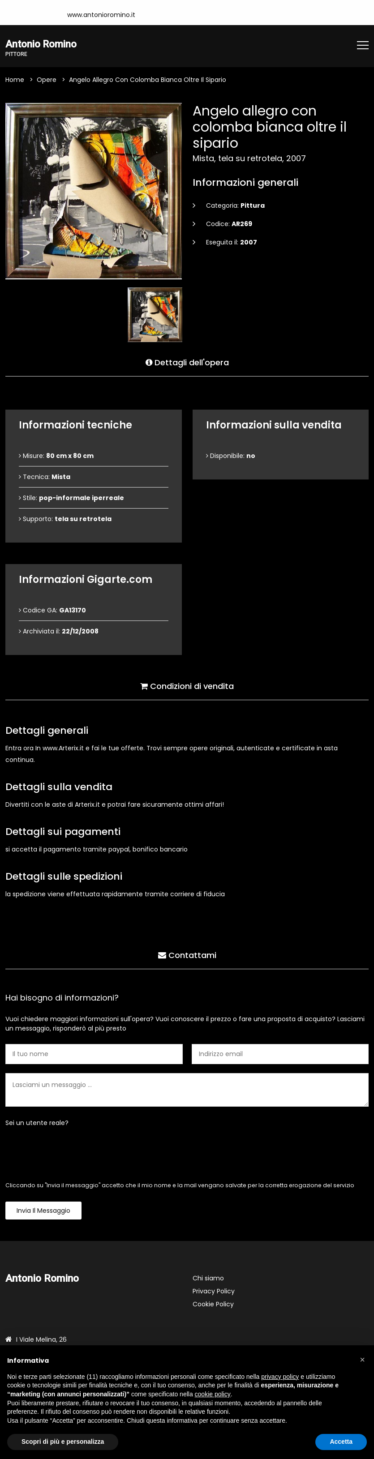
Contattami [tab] (187, 954)
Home (14, 80)
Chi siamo (208, 1278)
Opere (46, 80)
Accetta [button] (341, 1441)
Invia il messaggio (43, 1211)
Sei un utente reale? (37, 1123)
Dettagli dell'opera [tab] (187, 361)
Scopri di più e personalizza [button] (62, 1441)
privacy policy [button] (280, 1376)
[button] (362, 1359)
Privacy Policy (214, 1291)
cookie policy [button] (213, 1394)
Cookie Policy (213, 1304)
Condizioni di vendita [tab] (187, 685)
